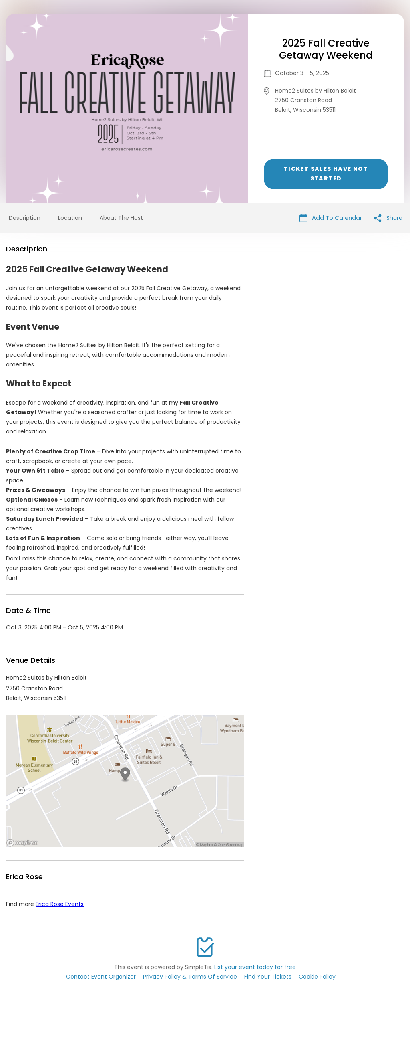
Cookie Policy (317, 977)
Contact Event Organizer (101, 977)
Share (388, 218)
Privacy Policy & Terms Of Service (190, 977)
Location (70, 218)
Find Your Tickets (267, 977)
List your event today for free (255, 967)
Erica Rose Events (60, 904)
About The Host (121, 218)
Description (24, 218)
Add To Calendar (330, 218)
